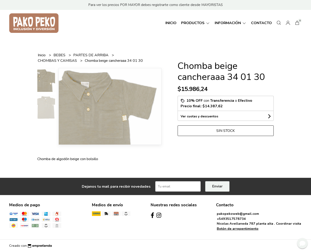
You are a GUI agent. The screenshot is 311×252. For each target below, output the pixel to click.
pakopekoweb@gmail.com (238, 213)
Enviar (217, 186)
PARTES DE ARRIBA (91, 55)
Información (230, 22)
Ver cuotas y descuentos (199, 116)
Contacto (261, 22)
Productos (195, 22)
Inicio (170, 22)
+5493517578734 (231, 218)
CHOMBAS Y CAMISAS (58, 60)
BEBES (59, 55)
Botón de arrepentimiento (237, 228)
